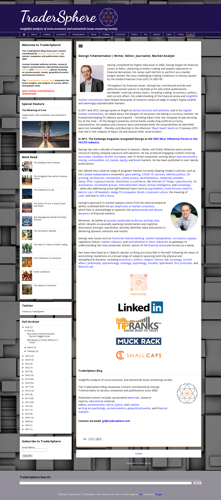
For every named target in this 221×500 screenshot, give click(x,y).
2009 (27, 417)
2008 (27, 421)
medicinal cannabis (171, 178)
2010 (27, 413)
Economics (120, 34)
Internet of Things (163, 181)
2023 (27, 363)
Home (138, 453)
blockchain (122, 181)
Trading (105, 34)
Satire (169, 34)
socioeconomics (116, 408)
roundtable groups (105, 185)
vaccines (160, 174)
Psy (145, 34)
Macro (34, 34)
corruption (179, 238)
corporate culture (157, 192)
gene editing (133, 174)
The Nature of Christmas (45, 285)
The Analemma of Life (44, 189)
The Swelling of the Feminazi (47, 162)
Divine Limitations (42, 271)
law (166, 259)
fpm (141, 494)
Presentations (78, 34)
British (109, 156)
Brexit (140, 192)
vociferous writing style (145, 220)
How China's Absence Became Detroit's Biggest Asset (41, 335)
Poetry (181, 34)
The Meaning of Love (34, 110)
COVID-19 (147, 174)
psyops (191, 238)
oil (107, 160)
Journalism (61, 34)
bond (137, 160)
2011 (27, 409)
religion (148, 259)
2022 (27, 367)
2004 (27, 425)
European (120, 156)
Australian (84, 156)
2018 (27, 383)
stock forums (173, 188)
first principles (183, 263)
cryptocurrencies (104, 181)
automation (85, 185)
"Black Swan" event (162, 128)
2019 (27, 379)
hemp (81, 181)
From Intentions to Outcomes (47, 258)
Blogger (158, 494)
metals (114, 160)
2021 (27, 371)
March (30, 347)
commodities (96, 160)
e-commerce (137, 181)
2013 (27, 402)
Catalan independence (96, 174)
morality (153, 263)
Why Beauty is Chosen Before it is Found (42, 341)
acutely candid (116, 220)
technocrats (97, 178)
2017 (27, 386)
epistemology (110, 263)
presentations (96, 404)
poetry (119, 404)
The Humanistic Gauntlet (45, 230)
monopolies (113, 178)
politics (137, 259)
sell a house (107, 195)
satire (109, 404)
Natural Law (85, 266)
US (134, 156)
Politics (134, 34)
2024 (27, 359)
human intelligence (159, 185)
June (29, 330)
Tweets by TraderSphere (33, 311)
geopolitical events (139, 408)
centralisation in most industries (148, 241)
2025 (27, 356)
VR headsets (102, 192)
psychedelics (155, 188)
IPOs (89, 181)
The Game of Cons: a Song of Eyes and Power (50, 204)
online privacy (130, 178)
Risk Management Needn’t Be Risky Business (50, 218)
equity (123, 160)
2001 (27, 429)
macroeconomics (186, 156)
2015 (27, 394)
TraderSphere (58, 16)
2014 (27, 398)
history (158, 259)
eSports (187, 188)
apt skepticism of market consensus (132, 206)
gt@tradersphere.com (116, 421)
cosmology (183, 185)
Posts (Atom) (145, 463)
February (31, 351)
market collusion (111, 241)
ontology (125, 263)
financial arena (157, 245)
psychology (139, 263)
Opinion (156, 34)
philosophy (94, 263)
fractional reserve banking (128, 238)
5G (194, 181)
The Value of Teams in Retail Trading (50, 244)
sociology (175, 259)
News (93, 34)
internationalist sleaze (132, 185)
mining (82, 160)
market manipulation (158, 238)
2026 (27, 327)
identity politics (175, 174)
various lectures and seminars (151, 110)
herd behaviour (149, 178)
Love (81, 195)
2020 (27, 375)
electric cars (85, 192)
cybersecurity (183, 181)
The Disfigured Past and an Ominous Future (50, 177)
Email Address (28, 447)
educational (96, 401)
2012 (27, 406)
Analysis (47, 34)
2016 (27, 390)
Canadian (97, 156)
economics (125, 259)
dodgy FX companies (123, 192)
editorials (133, 397)
